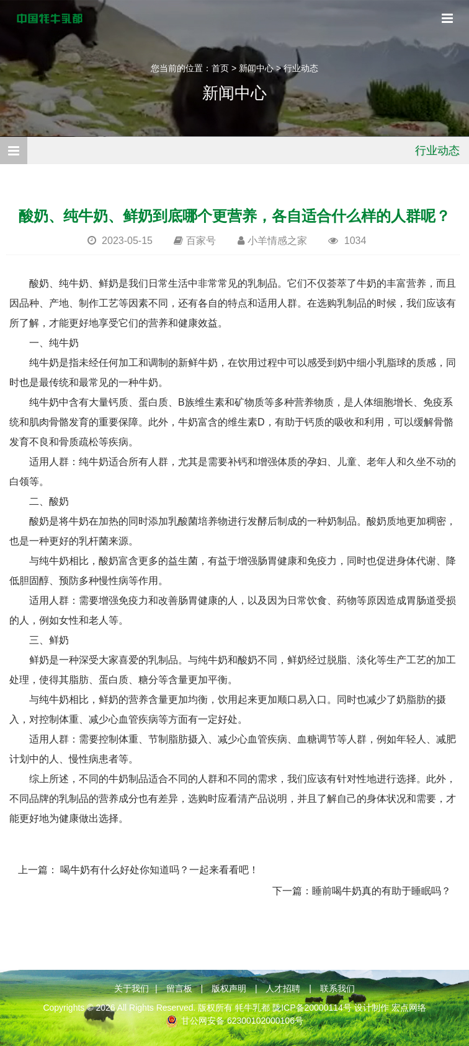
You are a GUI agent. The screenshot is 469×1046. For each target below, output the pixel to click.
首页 (220, 68)
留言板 (179, 988)
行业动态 (301, 68)
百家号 (201, 240)
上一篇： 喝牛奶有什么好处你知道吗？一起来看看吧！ (138, 870)
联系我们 (337, 988)
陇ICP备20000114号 (312, 1008)
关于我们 (131, 988)
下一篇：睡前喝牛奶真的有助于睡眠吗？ (361, 891)
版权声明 (229, 988)
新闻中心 (256, 68)
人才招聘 (283, 988)
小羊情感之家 (277, 240)
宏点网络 (408, 1008)
